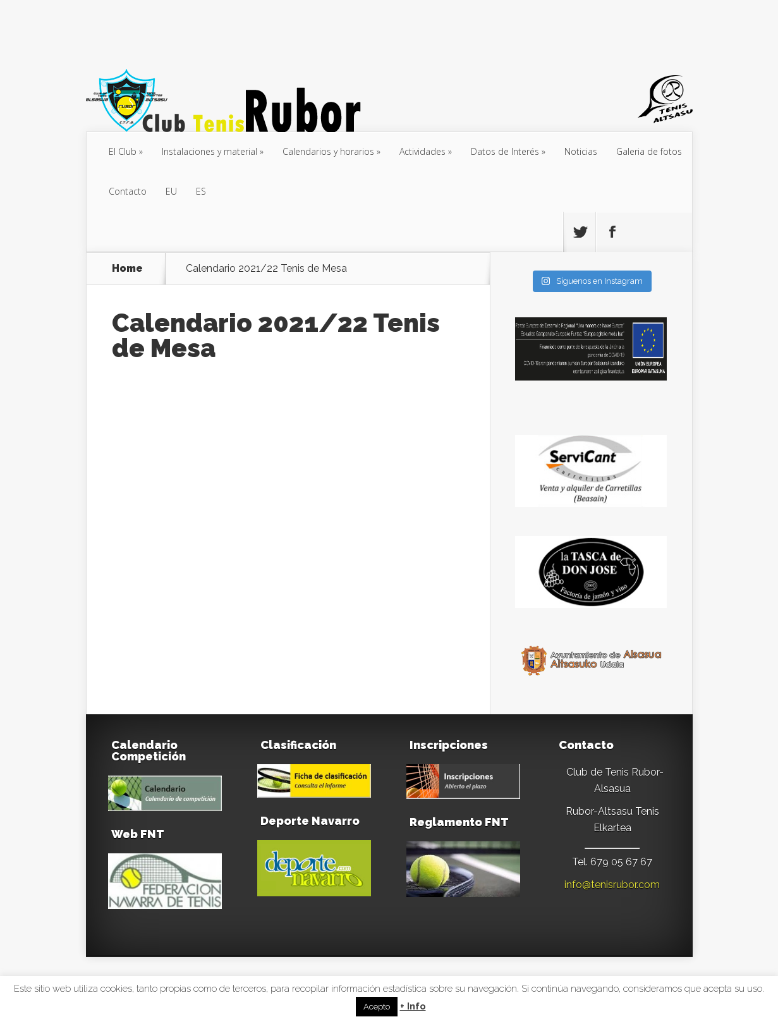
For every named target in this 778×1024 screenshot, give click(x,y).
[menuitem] (171, 192)
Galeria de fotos (649, 151)
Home (127, 269)
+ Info (413, 1006)
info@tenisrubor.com (612, 885)
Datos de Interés (505, 151)
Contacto (128, 191)
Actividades (422, 151)
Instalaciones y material (209, 151)
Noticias (580, 151)
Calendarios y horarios (328, 151)
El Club (123, 151)
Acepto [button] (376, 1006)
